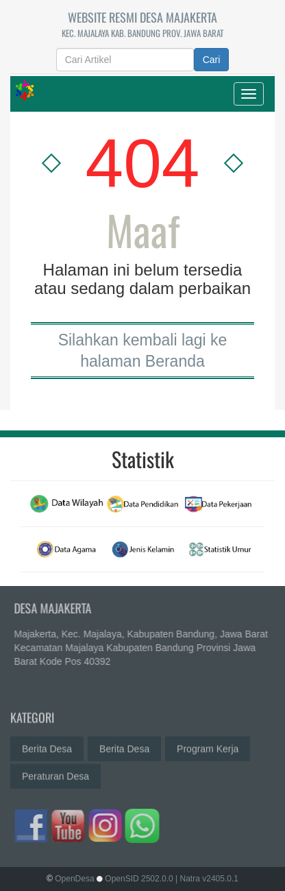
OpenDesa (74, 878)
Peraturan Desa (55, 772)
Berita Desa (47, 745)
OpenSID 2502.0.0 (139, 878)
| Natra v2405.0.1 (206, 878)
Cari (212, 59)
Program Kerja (207, 745)
